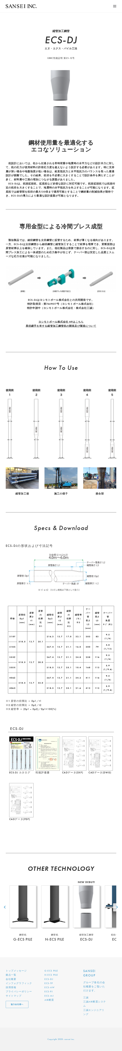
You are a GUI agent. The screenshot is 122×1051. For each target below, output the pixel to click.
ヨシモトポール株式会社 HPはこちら (61, 321)
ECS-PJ (48, 991)
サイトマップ (14, 995)
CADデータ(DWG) (99, 772)
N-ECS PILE (51, 974)
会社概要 (11, 979)
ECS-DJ (48, 979)
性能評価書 (43, 772)
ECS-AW (49, 987)
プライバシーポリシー (19, 991)
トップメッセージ (16, 970)
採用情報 (11, 987)
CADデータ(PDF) (19, 819)
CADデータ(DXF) (72, 772)
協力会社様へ (17, 1004)
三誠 (85, 997)
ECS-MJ (49, 995)
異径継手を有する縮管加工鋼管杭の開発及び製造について (61, 326)
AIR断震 (49, 1000)
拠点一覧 (11, 974)
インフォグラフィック (19, 983)
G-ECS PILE (51, 970)
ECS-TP (48, 983)
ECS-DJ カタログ (19, 772)
